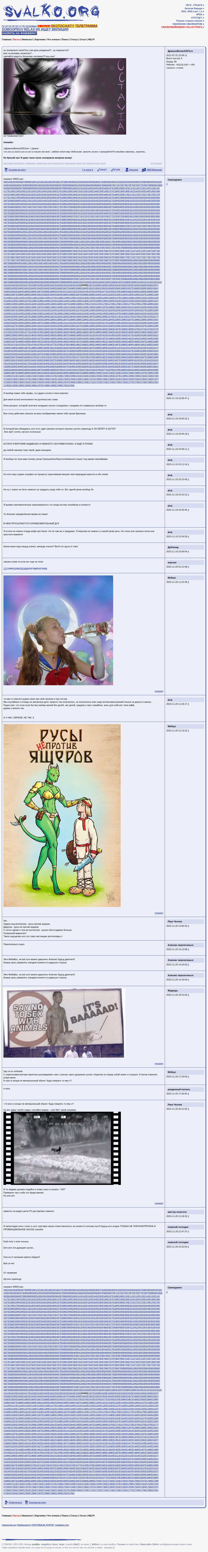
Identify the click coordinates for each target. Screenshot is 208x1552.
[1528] (71, 351)
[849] (68, 266)
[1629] (103, 363)
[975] (100, 279)
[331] (27, 213)
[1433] (78, 338)
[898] (11, 272)
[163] (89, 194)
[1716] (45, 376)
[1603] (90, 360)
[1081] (129, 291)
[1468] (149, 341)
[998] (63, 282)
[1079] (116, 291)
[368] (63, 216)
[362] (32, 216)
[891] (131, 269)
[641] (79, 244)
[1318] (110, 323)
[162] (84, 194)
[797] (110, 260)
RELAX (29, 29)
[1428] (45, 338)
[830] (126, 263)
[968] (63, 279)
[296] (157, 207)
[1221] (103, 310)
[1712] (19, 376)
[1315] (90, 323)
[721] (27, 254)
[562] (136, 235)
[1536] (123, 351)
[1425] (26, 338)
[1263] (65, 316)
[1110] (6, 298)
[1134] (6, 301)
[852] (84, 266)
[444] (147, 222)
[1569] (26, 357)
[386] (157, 216)
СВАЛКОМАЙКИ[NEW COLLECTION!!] (181, 27)
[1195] (90, 307)
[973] (89, 279)
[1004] (100, 282)
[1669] (52, 370)
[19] (69, 182)
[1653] (103, 366)
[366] (53, 216)
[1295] (116, 319)
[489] (68, 229)
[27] (100, 182)
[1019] (39, 285)
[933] (37, 276)
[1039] (13, 288)
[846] (53, 266)
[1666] (32, 370)
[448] (11, 226)
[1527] (65, 351)
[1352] (19, 329)
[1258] (32, 316)
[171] (131, 194)
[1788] (45, 385)
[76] (137, 185)
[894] (147, 269)
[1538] (136, 351)
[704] (95, 251)
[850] (74, 266)
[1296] (123, 319)
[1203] (142, 307)
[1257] (26, 316)
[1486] (110, 344)
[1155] (142, 301)
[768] (115, 257)
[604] (42, 241)
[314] (95, 210)
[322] (136, 210)
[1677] (103, 370)
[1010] (139, 282)
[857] (110, 266)
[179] (16, 197)
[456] (53, 226)
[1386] (84, 332)
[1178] (136, 304)
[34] (128, 182)
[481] (27, 229)
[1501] (52, 348)
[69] (109, 185)
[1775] (116, 382)
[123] (37, 191)
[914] (95, 272)
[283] (89, 207)
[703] (89, 251)
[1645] (52, 366)
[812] (32, 263)
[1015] (13, 285)
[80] (153, 185)
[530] (126, 232)
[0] (4, 182)
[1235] (39, 313)
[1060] (149, 288)
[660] (21, 247)
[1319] (116, 323)
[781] (27, 260)
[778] (11, 260)
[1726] (110, 376)
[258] (115, 204)
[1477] (52, 344)
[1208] (19, 310)
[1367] (116, 329)
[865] (152, 266)
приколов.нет (9, 1525)
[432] (84, 222)
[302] (32, 210)
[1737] (26, 379)
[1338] (84, 326)
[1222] (110, 310)
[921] (131, 272)
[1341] (103, 326)
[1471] (13, 344)
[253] (89, 204)
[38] (144, 182)
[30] (112, 182)
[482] (32, 229)
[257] (110, 204)
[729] (68, 254)
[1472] (19, 344)
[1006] (113, 282)
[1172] (97, 304)
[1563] (142, 354)
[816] (53, 263)
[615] (100, 241)
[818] (63, 263)
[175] (152, 194)
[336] (53, 213)
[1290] (84, 319)
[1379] (39, 332)
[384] (147, 216)
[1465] (129, 341)
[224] (95, 200)
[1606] (110, 360)
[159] (68, 194)
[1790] (58, 385)
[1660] (149, 366)
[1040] (19, 288)
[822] (84, 263)
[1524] (45, 351)
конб (103, 163)
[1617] (26, 363)
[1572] (45, 357)
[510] (21, 232)
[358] (11, 216)
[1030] (110, 285)
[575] (48, 238)
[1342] (110, 326)
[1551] (65, 354)
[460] (74, 226)
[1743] (65, 379)
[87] (21, 188)
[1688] (19, 373)
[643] (89, 244)
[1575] (65, 357)
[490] (74, 229)
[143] (141, 191)
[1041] (26, 288)
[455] (48, 226)
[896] (157, 269)
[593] (141, 238)
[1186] (32, 307)
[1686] (6, 373)
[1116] (45, 298)
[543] (37, 235)
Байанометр (24, 1525)
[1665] (26, 370)
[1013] (158, 282)
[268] (11, 207)
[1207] (13, 310)
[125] (48, 191)
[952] (136, 276)
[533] (141, 232)
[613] (89, 241)
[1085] (155, 291)
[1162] (32, 304)
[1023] (65, 285)
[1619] (39, 363)
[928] (11, 276)
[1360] (71, 329)
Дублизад (173, 547)
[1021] (52, 285)
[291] (131, 207)
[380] (126, 216)
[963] (37, 279)
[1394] (136, 332)
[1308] (45, 323)
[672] (84, 247)
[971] (79, 279)
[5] (16, 26)
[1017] (26, 285)
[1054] (110, 288)
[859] (121, 266)
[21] (77, 182)
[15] (53, 182)
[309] (68, 210)
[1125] (103, 298)
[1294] (110, 319)
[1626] (84, 363)
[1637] (155, 363)
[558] (115, 235)
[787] (58, 260)
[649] (121, 244)
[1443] (142, 338)
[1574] (58, 357)
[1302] (6, 323)
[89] (29, 188)
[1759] (13, 382)
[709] (121, 251)
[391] (27, 219)
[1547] (39, 354)
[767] (110, 257)
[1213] (52, 310)
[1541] (155, 351)
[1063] (13, 291)
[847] (58, 266)
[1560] (123, 354)
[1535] (116, 351)
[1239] (65, 313)
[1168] (71, 304)
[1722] (84, 376)
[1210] (32, 310)
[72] (121, 185)
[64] (89, 185)
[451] (27, 226)
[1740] (45, 379)
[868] (11, 269)
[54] (49, 185)
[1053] (103, 288)
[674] (95, 247)
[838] (11, 266)
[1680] (123, 370)
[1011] (145, 282)
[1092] (45, 294)
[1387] (90, 332)
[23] (84, 182)
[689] (16, 251)
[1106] (136, 294)
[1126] (110, 298)
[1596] (45, 360)
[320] (126, 210)
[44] (10, 185)
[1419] (142, 335)
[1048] (71, 288)
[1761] (26, 382)
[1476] (45, 344)
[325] (152, 210)
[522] (84, 232)
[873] (37, 269)
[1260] (45, 316)
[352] (136, 213)
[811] (27, 263)
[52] (41, 185)
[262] (136, 204)
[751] (27, 257)
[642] (84, 244)
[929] (16, 276)
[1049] (78, 288)
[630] (21, 244)
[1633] (129, 363)
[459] (68, 226)
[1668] (45, 370)
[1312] (71, 323)
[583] (89, 238)
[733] (89, 254)
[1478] (58, 344)
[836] (157, 263)
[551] (79, 235)
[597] (6, 241)
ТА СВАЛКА (44, 26)
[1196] (97, 307)
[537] (6, 235)
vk (152, 163)
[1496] (19, 348)
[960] (21, 279)
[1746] (84, 379)
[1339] (90, 326)
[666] (53, 247)
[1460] (97, 341)
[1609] (129, 360)
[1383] (65, 332)
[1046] (58, 288)
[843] (37, 266)
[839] (16, 266)
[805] (152, 260)
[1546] (32, 354)
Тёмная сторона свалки (189, 21)
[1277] (155, 316)
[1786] (32, 385)
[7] (24, 182)
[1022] (58, 285)
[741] (131, 254)
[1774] (110, 382)
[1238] (58, 313)
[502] (136, 229)
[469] (121, 226)
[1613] (155, 360)
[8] (26, 182)
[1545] (26, 354)
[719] (16, 254)
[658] (11, 247)
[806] (157, 260)
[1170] (84, 304)
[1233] (26, 313)
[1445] (155, 338)
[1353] (26, 329)
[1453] (52, 341)
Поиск (65, 39)
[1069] (52, 291)
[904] (42, 272)
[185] (48, 197)
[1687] (13, 373)
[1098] (84, 294)
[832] (136, 263)
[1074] (84, 291)
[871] (27, 269)
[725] (48, 254)
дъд (170, 394)
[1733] (155, 376)
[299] (16, 210)
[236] (157, 200)
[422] (32, 222)
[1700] (97, 373)
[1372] (149, 329)
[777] (6, 260)
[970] (74, 279)
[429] (68, 222)
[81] (156, 185)
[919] (121, 272)
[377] (110, 216)
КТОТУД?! (196, 17)
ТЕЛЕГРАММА (86, 26)
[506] (157, 229)
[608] (63, 241)
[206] (157, 197)
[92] (41, 188)
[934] (42, 276)
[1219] (90, 310)
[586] (105, 238)
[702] (84, 251)
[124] (42, 191)
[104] (94, 188)
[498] (115, 229)
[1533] (103, 351)
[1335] (65, 326)
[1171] (90, 304)
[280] (74, 207)
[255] (100, 204)
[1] (3, 26)
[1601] (78, 360)
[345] (100, 213)
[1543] (13, 354)
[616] (105, 241)
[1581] (103, 357)
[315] (100, 210)
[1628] (97, 363)
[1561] (129, 354)
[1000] (74, 282)
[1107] (142, 294)
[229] (121, 200)
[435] (100, 222)
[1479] (65, 344)
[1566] (6, 357)
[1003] (94, 282)
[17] (60, 182)
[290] (126, 207)
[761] (79, 257)
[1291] (90, 319)
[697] (58, 251)
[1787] (39, 385)
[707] (110, 251)
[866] (157, 266)
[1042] (32, 288)
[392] (32, 219)
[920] (126, 272)
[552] (84, 235)
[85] (13, 188)
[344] (95, 213)
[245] (48, 204)
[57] (61, 185)
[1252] (149, 313)
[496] (105, 229)
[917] (110, 272)
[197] (110, 197)
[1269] (103, 316)
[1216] (71, 310)
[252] (84, 204)
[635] (48, 244)
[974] (95, 279)
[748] (11, 257)
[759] (68, 257)
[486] (53, 229)
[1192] (71, 307)
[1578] (84, 357)
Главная (6, 39)
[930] (21, 276)
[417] (6, 222)
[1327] (13, 326)
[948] (115, 276)
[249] (68, 204)
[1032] (123, 285)
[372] (84, 216)
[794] (95, 260)
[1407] (65, 335)
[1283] (39, 319)
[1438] (110, 338)
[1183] (13, 307)
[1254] (6, 316)
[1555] (90, 354)
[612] (84, 241)
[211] (27, 200)
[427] (58, 222)
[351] (131, 213)
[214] (42, 200)
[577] (58, 238)
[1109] (155, 294)
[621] (131, 241)
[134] (95, 191)
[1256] (19, 316)
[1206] (6, 310)
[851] (79, 266)
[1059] (142, 288)
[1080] (123, 291)
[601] (27, 241)
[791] (79, 260)
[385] (152, 216)
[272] (32, 207)
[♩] (20, 26)
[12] (41, 182)
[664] (42, 247)
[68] (105, 185)
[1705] (129, 373)
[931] (27, 276)
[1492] (149, 344)
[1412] (97, 335)
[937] (58, 276)
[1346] (136, 326)
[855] (100, 266)
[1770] (84, 382)
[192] (84, 197)
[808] (11, 263)
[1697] (78, 373)
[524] (95, 232)
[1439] (116, 338)
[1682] (136, 370)
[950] (126, 276)
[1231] (13, 313)
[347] (110, 213)
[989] (16, 282)
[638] (63, 244)
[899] (16, 272)
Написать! (27, 39)
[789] (68, 260)
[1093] (52, 294)
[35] (132, 182)
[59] (69, 185)
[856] (105, 266)
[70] (113, 185)
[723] (37, 254)
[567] (6, 238)
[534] (147, 232)
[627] (6, 244)
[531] (131, 232)
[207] (6, 200)
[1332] (45, 326)
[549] (68, 235)
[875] (48, 269)
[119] (16, 191)
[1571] (39, 357)
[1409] (78, 335)
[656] (157, 244)
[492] (84, 229)
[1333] (52, 326)
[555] (100, 235)
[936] (53, 276)
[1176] (123, 304)
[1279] (13, 319)
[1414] (110, 335)
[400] (74, 219)
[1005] (107, 282)
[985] (152, 279)
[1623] (65, 363)
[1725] (103, 376)
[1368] (123, 329)
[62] (81, 185)
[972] (84, 279)
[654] (147, 244)
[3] (10, 26)
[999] (68, 282)
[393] (37, 219)
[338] (63, 213)
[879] (68, 269)
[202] (136, 197)
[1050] (84, 288)
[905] (48, 272)
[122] (32, 191)
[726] (53, 254)
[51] (37, 185)
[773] (141, 257)
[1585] (129, 357)
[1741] (52, 379)
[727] (58, 254)
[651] (131, 244)
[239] (16, 204)
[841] (27, 266)
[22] (80, 182)
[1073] (78, 291)
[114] (146, 188)
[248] (63, 204)
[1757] (155, 379)
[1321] (129, 323)
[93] (45, 188)
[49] (29, 185)
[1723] (90, 376)
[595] (152, 238)
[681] (131, 247)
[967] (58, 279)
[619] (121, 241)
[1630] (110, 363)
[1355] (39, 329)
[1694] (58, 373)
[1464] (123, 341)
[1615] (13, 363)
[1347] (142, 326)
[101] (78, 188)
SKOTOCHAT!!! (63, 26)
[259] (121, 204)
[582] (84, 238)
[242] (32, 204)
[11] (37, 182)
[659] (16, 247)
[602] (32, 241)
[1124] (97, 298)
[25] (92, 182)
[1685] (155, 370)
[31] (116, 182)
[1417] (129, 335)
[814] (42, 263)
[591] (131, 238)
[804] (147, 260)
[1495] (13, 348)
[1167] (65, 304)
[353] (141, 213)
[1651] (90, 366)
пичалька (70, 163)
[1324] (149, 323)
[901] (27, 272)
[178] (11, 197)
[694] (42, 251)
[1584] (123, 357)
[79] (148, 185)
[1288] (71, 319)
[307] (58, 210)
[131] (79, 191)
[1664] (19, 370)
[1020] (45, 285)
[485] (48, 229)
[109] (120, 188)
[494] (95, 229)
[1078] (110, 291)
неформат (30, 163)
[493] (89, 229)
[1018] (32, 285)
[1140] (45, 301)
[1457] (78, 341)
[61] (77, 185)
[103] (89, 188)
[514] (42, 232)
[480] (21, 229)
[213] (37, 200)
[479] (16, 229)
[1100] (97, 294)
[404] (95, 219)
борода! (133, 170)
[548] (63, 235)
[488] (63, 229)
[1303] (13, 323)
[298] (11, 210)
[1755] (142, 379)
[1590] (6, 360)
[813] (37, 263)
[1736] (19, 379)
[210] (21, 200)
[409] (121, 219)
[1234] (32, 313)
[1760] (19, 382)
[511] (27, 232)
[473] (141, 226)
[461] (79, 226)
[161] (79, 194)
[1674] (84, 370)
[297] (6, 210)
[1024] (71, 285)
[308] (63, 210)
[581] (79, 238)
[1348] (149, 326)
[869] (16, 269)
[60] (73, 185)
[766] (105, 257)
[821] (79, 263)
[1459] (90, 341)
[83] (5, 188)
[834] (147, 263)
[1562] (136, 354)
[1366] (110, 329)
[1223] (116, 310)
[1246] (110, 313)
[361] (27, 216)
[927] (6, 276)
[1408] (71, 335)
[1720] (71, 376)
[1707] (142, 373)
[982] (136, 279)
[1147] (90, 301)
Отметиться (15, 1502)
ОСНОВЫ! (31, 26)
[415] (152, 219)
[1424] (19, 338)
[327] (6, 213)
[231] (131, 200)
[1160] (19, 304)
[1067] (39, 291)
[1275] (142, 316)
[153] (37, 194)
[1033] (129, 285)
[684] (147, 247)
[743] (141, 254)
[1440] (123, 338)
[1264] (71, 316)
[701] (79, 251)
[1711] (13, 376)
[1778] (136, 382)
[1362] (84, 329)
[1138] (32, 301)
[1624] (71, 363)
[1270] (110, 316)
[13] (45, 182)
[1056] (123, 288)
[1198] (110, 307)
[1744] (71, 379)
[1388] (97, 332)
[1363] (90, 329)
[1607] (116, 360)
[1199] (116, 307)
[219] (68, 200)
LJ (200, 11)
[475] (152, 226)
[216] (53, 200)
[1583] (116, 357)
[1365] (103, 329)
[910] (74, 272)
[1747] (90, 379)
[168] (115, 194)
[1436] (97, 338)
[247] (58, 204)
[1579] (90, 357)
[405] (100, 219)
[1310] (58, 323)
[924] (147, 272)
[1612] (149, 360)
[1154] (136, 301)
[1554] (84, 354)
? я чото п (87, 170)
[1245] (103, 313)
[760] (74, 257)
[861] (131, 266)
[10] (33, 182)
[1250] (136, 313)
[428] (63, 222)
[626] (157, 241)
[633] (37, 244)
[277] (58, 207)
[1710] (6, 376)
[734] (95, 254)
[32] (120, 182)
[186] (53, 197)
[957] (6, 279)
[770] (126, 257)
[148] (11, 194)
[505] (152, 229)
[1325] (155, 323)
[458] (63, 226)
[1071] (65, 291)
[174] (147, 194)
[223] (89, 200)
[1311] (65, 323)
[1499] (39, 348)
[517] (58, 232)
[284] (95, 207)
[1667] (39, 370)
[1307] (39, 323)
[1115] (39, 298)
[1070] (58, 291)
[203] (141, 197)
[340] (74, 213)
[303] (37, 210)
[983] (141, 279)
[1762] (32, 382)
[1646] (58, 366)
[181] (27, 197)
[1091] (39, 294)
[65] (93, 185)
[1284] (45, 319)
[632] (32, 244)
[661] (27, 247)
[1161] (26, 304)
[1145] (78, 301)
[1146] (84, 301)
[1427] (39, 338)
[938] (63, 276)
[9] (29, 182)
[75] (133, 185)
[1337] (78, 326)
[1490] (136, 344)
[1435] (90, 338)
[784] (42, 260)
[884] (95, 269)
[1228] (149, 310)
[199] (121, 197)
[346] (105, 213)
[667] (58, 247)
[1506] (84, 348)
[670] (74, 247)
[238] (11, 204)
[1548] (45, 354)
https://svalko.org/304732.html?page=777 (25, 569)
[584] (95, 238)
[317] (110, 210)
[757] (58, 257)
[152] (32, 194)
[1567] (13, 357)
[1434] (84, 338)
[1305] (26, 323)
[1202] (136, 307)
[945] (100, 276)
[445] (152, 222)
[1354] (32, 329)
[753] (37, 257)
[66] (97, 185)
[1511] (116, 348)
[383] (141, 216)
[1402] (32, 335)
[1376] (19, 332)
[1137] (26, 301)
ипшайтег (19, 163)
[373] (89, 216)
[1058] (136, 288)
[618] (115, 241)
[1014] (6, 285)
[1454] (58, 341)
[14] (49, 182)
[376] (105, 216)
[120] (21, 191)
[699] (68, 251)
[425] (48, 222)
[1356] (45, 329)
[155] (48, 194)
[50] (33, 185)
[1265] (78, 316)
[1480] (71, 344)
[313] (89, 210)
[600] (21, 241)
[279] (68, 207)
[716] (157, 251)
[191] (79, 197)
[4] (13, 26)
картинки (8, 163)
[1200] (123, 307)
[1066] (32, 291)
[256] (105, 204)
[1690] (32, 373)
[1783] (13, 385)
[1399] (13, 335)
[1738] (32, 379)
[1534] (110, 351)
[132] (84, 191)
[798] (115, 260)
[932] (32, 276)
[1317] (103, 323)
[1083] (142, 291)
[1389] (103, 332)
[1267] (90, 316)
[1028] (97, 285)
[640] (74, 244)
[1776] (123, 382)
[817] (58, 263)
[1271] (116, 316)
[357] (6, 216)
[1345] (129, 326)
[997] (58, 282)
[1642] (32, 366)
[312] (84, 210)
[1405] (52, 335)
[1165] (52, 304)
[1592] (19, 360)
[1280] (19, 319)
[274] (42, 207)
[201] (131, 197)
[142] (136, 191)
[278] (63, 207)
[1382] (58, 332)
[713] (141, 251)
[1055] (116, 288)
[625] (152, 241)
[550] (74, 235)
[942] (84, 276)
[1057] (129, 288)
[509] (16, 232)
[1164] (45, 304)
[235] (152, 200)
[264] (147, 204)
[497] (110, 229)
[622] (136, 241)
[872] (32, 269)
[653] (141, 244)
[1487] (116, 344)
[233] (141, 200)
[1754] (136, 379)
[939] (68, 276)
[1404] (45, 335)
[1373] (155, 329)
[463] (89, 226)
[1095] (65, 294)
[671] (79, 247)
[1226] (136, 310)
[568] (11, 238)
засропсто (58, 163)
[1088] (19, 294)
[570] (21, 238)
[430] (74, 222)
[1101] (103, 294)
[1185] (26, 307)
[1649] (78, 366)
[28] (104, 182)
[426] (53, 222)
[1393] (129, 332)
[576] (53, 238)
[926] (157, 272)
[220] (74, 200)
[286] (105, 207)
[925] (152, 272)
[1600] (71, 360)
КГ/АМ (117, 170)
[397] (58, 219)
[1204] (149, 307)
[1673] (78, 370)
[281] (79, 207)
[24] (88, 182)
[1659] (142, 366)
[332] (32, 213)
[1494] (6, 348)
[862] (136, 266)
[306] (53, 210)
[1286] (58, 319)
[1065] (26, 291)
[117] (6, 191)
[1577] (78, 357)
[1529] (78, 351)
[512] (32, 232)
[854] (95, 266)
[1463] (116, 341)
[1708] (149, 373)
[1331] (39, 326)
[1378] (32, 332)
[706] (105, 251)
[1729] (129, 376)
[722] (32, 254)
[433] (89, 222)
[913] (89, 272)
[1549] (52, 354)
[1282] (32, 319)
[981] (131, 279)
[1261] (52, 316)
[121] (27, 191)
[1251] (142, 313)
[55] (53, 185)
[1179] (142, 304)
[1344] (123, 326)
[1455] (65, 341)
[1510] (110, 348)
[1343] (116, 326)
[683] (141, 247)
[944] (95, 276)
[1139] (39, 301)
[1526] (58, 351)
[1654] (110, 366)
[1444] (149, 338)
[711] (131, 251)
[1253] (155, 313)
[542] (32, 235)
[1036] (149, 285)
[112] (136, 188)
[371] (79, 216)
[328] (11, 213)
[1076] (97, 291)
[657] (6, 247)
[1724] (97, 376)
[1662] (6, 370)
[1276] (149, 316)
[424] (42, 222)
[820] (74, 263)
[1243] (90, 313)
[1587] (142, 357)
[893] (141, 269)
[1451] (39, 341)
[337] (58, 213)
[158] (63, 194)
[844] (42, 266)
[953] (141, 276)
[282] (84, 207)
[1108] (149, 294)
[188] (63, 197)
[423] (37, 222)
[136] (105, 191)
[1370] (136, 329)
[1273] (129, 316)
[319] (121, 210)
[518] (63, 232)
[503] (141, 229)
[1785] (26, 385)
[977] (110, 279)
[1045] (52, 288)
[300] (21, 210)
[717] (6, 254)
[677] (110, 247)
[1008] (126, 282)
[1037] (155, 285)
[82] (160, 185)
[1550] (58, 354)
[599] (16, 241)
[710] (126, 251)
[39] (148, 182)
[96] (57, 188)
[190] (74, 197)
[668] (63, 247)
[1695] (65, 373)
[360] (21, 216)
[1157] (155, 301)
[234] (147, 200)
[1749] (103, 379)
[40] (152, 182)
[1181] (155, 304)
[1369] (129, 329)
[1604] (97, 360)
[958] (11, 279)
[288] (115, 207)
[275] (48, 207)
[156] (53, 194)
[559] (121, 235)
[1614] (6, 363)
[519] (68, 232)
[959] (16, 279)
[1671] (65, 370)
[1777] (129, 382)
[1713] (26, 376)
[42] (160, 182)
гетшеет (158, 163)
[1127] (116, 298)
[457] (58, 226)
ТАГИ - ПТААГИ (193, 5)
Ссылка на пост (17, 170)
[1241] (78, 313)
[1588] (149, 357)
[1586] (136, 357)
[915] (100, 272)
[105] (99, 188)
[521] (79, 232)
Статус (74, 39)
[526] (105, 232)
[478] (11, 229)
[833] (141, 263)
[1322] (136, 323)
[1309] (52, 323)
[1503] (65, 348)
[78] (145, 185)
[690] (21, 251)
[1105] (129, 294)
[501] (131, 229)
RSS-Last (193, 11)
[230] (126, 200)
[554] (95, 235)
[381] (131, 216)
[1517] (155, 348)
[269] (16, 207)
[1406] (58, 335)
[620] (126, 241)
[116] (157, 188)
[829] (121, 263)
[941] (79, 276)
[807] (6, 263)
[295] (152, 207)
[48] (25, 185)
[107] (110, 188)
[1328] (19, 326)
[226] (105, 200)
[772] (136, 257)
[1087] (13, 294)
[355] (152, 213)
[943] (89, 276)
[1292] (97, 319)
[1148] (97, 301)
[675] (100, 247)
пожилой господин (178, 1227)
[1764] (45, 382)
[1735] (13, 379)
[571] (27, 238)
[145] (152, 191)
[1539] (142, 351)
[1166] (58, 304)
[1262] (58, 316)
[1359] (65, 329)
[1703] (116, 373)
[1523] (39, 351)
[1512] (123, 348)
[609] (68, 241)
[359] (16, 216)
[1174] (110, 304)
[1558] (110, 354)
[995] (48, 282)
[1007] (120, 282)
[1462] (110, 341)
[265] (152, 204)
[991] (27, 282)
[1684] (149, 370)
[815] (48, 263)
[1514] (136, 348)
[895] (152, 269)
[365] (48, 216)
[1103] (116, 294)
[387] (6, 219)
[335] (48, 213)
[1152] (123, 301)
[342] (84, 213)
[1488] (123, 344)
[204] (147, 197)
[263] (141, 204)
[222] (84, 200)
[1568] (19, 357)
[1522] (32, 351)
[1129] (129, 298)
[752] (32, 257)
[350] (126, 213)
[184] (42, 197)
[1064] (19, 291)
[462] (84, 226)
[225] (100, 200)
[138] (115, 191)
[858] (115, 266)
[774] (147, 257)
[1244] (97, 313)
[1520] (19, 351)
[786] (53, 260)
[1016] (19, 285)
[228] (115, 200)
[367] (58, 216)
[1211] (39, 310)
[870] (21, 269)
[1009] (132, 282)
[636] (53, 244)
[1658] (136, 366)
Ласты (16, 39)
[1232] (19, 313)
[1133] (155, 298)
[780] (21, 260)
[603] (37, 241)
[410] (126, 219)
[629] (16, 244)
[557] (110, 235)
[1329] (26, 326)
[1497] (26, 348)
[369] (68, 216)
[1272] (123, 316)
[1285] (52, 319)
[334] (42, 213)
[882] (84, 269)
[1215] (65, 310)
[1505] (78, 348)
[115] (152, 188)
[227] (110, 200)
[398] (63, 219)
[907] (58, 272)
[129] (68, 191)
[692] (32, 251)
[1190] (58, 307)
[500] (126, 229)
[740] (126, 254)
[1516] (149, 348)
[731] (79, 254)
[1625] (78, 363)
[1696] (71, 373)
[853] (89, 266)
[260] (126, 204)
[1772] (97, 382)
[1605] (103, 360)
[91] (37, 188)
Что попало (53, 39)
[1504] (71, 348)
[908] (63, 272)
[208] (11, 200)
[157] (58, 194)
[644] (95, 244)
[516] (53, 232)
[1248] (123, 313)
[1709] (155, 373)
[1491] (142, 344)
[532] (136, 232)
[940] (74, 276)
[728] (63, 254)
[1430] (58, 338)
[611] (79, 241)
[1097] (78, 294)
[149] (16, 194)
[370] (74, 216)
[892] (136, 269)
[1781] (155, 382)
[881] (79, 269)
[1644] (45, 366)
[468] (115, 226)
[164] (95, 194)
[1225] (129, 310)
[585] (100, 238)
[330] (21, 213)
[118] (11, 191)
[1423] (13, 338)
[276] (53, 207)
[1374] (6, 332)
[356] (157, 213)
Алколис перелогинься (180, 945)
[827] (110, 263)
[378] (115, 216)
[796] (105, 260)
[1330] (32, 326)
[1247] (116, 313)
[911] (79, 272)
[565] (152, 235)
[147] (6, 194)
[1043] (39, 288)
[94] (49, 188)
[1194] (84, 307)
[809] (16, 263)
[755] (48, 257)
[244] (42, 204)
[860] (126, 266)
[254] (95, 204)
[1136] (19, 301)
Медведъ (173, 990)
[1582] (110, 357)
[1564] (149, 354)
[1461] (103, 341)
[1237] (52, 313)
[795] (100, 260)
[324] (147, 210)
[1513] (129, 348)
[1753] (129, 379)
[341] (79, 213)
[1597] (52, 360)
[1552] (71, 354)
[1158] (6, 304)
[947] (110, 276)
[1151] (116, 301)
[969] (68, 279)
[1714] (32, 376)
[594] (147, 238)
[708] (115, 251)
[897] (6, 272)
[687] (6, 251)
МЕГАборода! (154, 170)
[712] (136, 251)
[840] (21, 266)
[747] (6, 257)
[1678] (110, 370)
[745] (152, 254)
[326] (157, 210)
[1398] (6, 335)
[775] (152, 257)
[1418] (136, 335)
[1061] (155, 288)
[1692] (45, 373)
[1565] (155, 354)
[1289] (78, 319)
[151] (27, 194)
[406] (105, 219)
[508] (11, 232)
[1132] (149, 298)
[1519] (13, 351)
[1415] (116, 335)
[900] (21, 272)
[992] (32, 282)
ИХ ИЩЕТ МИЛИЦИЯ (52, 29)
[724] (42, 254)
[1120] (71, 298)
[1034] (136, 285)
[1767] (65, 382)
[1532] (97, 351)
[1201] (129, 307)
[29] (108, 182)
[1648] (71, 366)
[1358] (58, 329)
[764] (95, 257)
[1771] (90, 382)
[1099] (90, 294)
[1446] (6, 341)
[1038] (6, 288)
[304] (42, 210)
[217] (58, 200)
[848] (63, 266)
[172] (136, 194)
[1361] (78, 329)
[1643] (39, 366)
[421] (27, 222)
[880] (74, 269)
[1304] (19, 323)
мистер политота (177, 1212)
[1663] (13, 370)
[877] (58, 269)
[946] (105, 276)
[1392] (123, 332)
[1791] (65, 385)
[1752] (123, 379)
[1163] (39, 304)
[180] (21, 197)
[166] (105, 194)
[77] (141, 185)
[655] (152, 244)
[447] (6, 226)
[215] (48, 200)
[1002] (87, 282)
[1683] (142, 370)
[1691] (39, 373)
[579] (68, 238)
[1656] (123, 366)
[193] (89, 197)
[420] (21, 222)
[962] (32, 279)
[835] (152, 263)
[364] (42, 216)
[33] (124, 182)
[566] (157, 235)
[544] (42, 235)
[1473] (26, 344)
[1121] (78, 298)
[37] (140, 182)
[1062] (6, 291)
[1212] (45, 310)
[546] (53, 235)
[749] (16, 257)
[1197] (103, 307)
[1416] (123, 335)
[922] (136, 272)
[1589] (155, 357)
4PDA (199, 14)
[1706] (136, 373)
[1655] (116, 366)
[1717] (52, 376)
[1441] (129, 338)
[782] (32, 260)
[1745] (78, 379)
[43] (5, 185)
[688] (11, 251)
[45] (13, 185)
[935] (48, 276)
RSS (183, 11)
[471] (131, 226)
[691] (27, 251)
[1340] (97, 326)
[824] (95, 263)
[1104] (123, 294)
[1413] (103, 335)
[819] (68, 263)
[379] (121, 216)
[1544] (19, 354)
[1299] (142, 319)
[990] (21, 282)
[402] (84, 219)
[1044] (45, 288)
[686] (157, 247)
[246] (53, 204)
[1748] (97, 379)
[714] (147, 251)
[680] (126, 247)
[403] (89, 219)
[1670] (58, 370)
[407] (110, 219)
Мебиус (172, 577)
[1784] (19, 385)
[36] (136, 182)
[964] (42, 279)
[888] (115, 269)
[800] (126, 260)
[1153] (129, 301)
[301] (27, 210)
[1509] (103, 348)
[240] (21, 204)
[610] (74, 241)
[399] (68, 219)
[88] (25, 188)
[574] (42, 238)
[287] (110, 207)
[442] (136, 222)
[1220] (97, 310)
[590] (126, 238)
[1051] (90, 288)
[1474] (32, 344)
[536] (157, 232)
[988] (11, 282)
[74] (129, 185)
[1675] (90, 370)
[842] (32, 266)
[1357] (52, 329)
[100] (73, 188)
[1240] (71, 313)
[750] (21, 257)
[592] (136, 238)
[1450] (32, 341)
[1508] (97, 348)
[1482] (84, 344)
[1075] (90, 291)
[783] (37, 260)
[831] (131, 263)
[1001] (81, 282)
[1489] (129, 344)
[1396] (149, 332)
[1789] (52, 385)
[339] (68, 213)
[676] (105, 247)
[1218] (84, 310)
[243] (37, 204)
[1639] (13, 366)
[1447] (13, 341)
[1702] (110, 373)
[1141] (52, 301)
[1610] (136, 360)
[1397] (155, 332)
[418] (11, 222)
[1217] (78, 310)
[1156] (149, 301)
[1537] (129, 351)
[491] (79, 229)
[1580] (97, 357)
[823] (89, 263)
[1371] (142, 329)
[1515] (142, 348)
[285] (100, 207)
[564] (147, 235)
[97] (61, 188)
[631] (27, 244)
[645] (100, 244)
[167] (110, 194)
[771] (131, 257)
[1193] (78, 307)
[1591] (13, 360)
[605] (48, 241)
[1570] (32, 357)
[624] (147, 241)
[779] (16, 260)
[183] (37, 197)
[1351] (13, 329)
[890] (126, 269)
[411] (131, 219)
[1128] (123, 298)
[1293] (103, 319)
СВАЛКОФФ (179, 24)
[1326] (6, 326)
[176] (157, 194)
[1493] (155, 344)
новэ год (81, 163)
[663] (37, 247)
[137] (110, 191)
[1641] (26, 366)
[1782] (6, 385)
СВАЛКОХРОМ (194, 24)
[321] (131, 210)
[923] (141, 272)
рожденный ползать (179, 1089)
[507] (6, 232)
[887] (110, 269)
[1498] (32, 348)
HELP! (91, 39)
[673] (89, 247)
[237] (6, 204)
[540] (21, 235)
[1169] (78, 304)
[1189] (52, 307)
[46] (17, 185)
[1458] (84, 341)
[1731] (142, 376)
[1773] (103, 382)
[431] (79, 222)
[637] (58, 244)
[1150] (110, 301)
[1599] (65, 360)
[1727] (116, 376)
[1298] (136, 319)
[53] (45, 185)
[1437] (103, 338)
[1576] (71, 357)
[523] (89, 232)
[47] (21, 185)
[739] (121, 254)
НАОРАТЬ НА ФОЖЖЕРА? (19, 33)
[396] (53, 219)
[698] (63, 251)
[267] (6, 207)
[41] (156, 182)
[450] (21, 226)
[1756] (149, 379)
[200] (126, 197)
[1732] (149, 376)
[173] (141, 194)
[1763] (39, 382)
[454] (42, 226)
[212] (32, 200)
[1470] (6, 344)
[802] (136, 260)
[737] (110, 254)
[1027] (90, 285)
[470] (126, 226)
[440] (126, 222)
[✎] (23, 26)
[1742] (58, 379)
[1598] (58, 360)
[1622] (58, 363)
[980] (126, 279)
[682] (136, 247)
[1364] (97, 329)
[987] (6, 282)
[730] (74, 254)
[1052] (97, 288)
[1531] (90, 351)
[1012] (152, 282)
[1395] (142, 332)
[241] (27, 204)
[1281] (26, 319)
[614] (95, 241)
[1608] (123, 360)
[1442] (136, 338)
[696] (53, 251)
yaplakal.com (62, 1525)
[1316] (97, 323)
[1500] (45, 348)
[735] (100, 254)
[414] (147, 219)
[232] (136, 200)
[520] (74, 232)
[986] (157, 279)
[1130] (136, 298)
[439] (121, 222)
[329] (16, 213)
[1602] (84, 360)
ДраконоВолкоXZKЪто (180, 51)
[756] (53, 257)
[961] (27, 279)
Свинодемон (175, 179)
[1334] (58, 326)
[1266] (84, 316)
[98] (65, 188)
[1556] (97, 354)
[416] (157, 219)
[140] (126, 191)
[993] (37, 282)
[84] (10, 188)
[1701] (103, 373)
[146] (157, 191)
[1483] (90, 344)
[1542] (6, 354)
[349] (121, 213)
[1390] (110, 332)
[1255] (13, 316)
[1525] (52, 351)
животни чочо (44, 163)
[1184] (19, 307)
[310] (74, 210)
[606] (53, 241)
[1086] (6, 294)
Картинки (40, 39)
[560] (126, 235)
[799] (121, 260)
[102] (84, 188)
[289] (121, 207)
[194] (95, 197)
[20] (72, 182)
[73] (125, 185)
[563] (141, 235)
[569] (16, 238)
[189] (68, 197)
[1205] (155, 307)
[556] (105, 235)
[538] (11, 235)
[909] (68, 272)
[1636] (149, 363)
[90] (33, 188)
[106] (105, 188)
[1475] (39, 344)
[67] (101, 185)
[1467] (142, 341)
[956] (157, 276)
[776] (157, 257)
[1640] (19, 366)
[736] (105, 254)
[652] (136, 244)
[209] (16, 200)
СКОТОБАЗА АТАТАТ (42, 1525)
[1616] (19, 363)
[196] (105, 197)
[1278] (6, 319)
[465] (100, 226)
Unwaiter (179, 68)
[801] (131, 260)
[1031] (116, 285)
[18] (65, 182)
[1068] (45, 291)
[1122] (84, 298)
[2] (6, 26)
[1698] (84, 373)
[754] (42, 257)
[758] (63, 257)
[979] (121, 279)
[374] (95, 216)
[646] (105, 244)
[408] (115, 219)
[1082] (136, 291)
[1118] (58, 298)
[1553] (78, 354)
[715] (152, 251)
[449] (16, 226)
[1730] (136, 376)
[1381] (52, 332)
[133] (89, 191)
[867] (6, 269)
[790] (74, 260)
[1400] (19, 335)
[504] (147, 229)
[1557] (103, 354)
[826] (105, 263)
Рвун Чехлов (175, 921)
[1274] (136, 316)
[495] (100, 229)
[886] (105, 269)
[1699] (90, 373)
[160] (74, 194)
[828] (115, 263)
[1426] (32, 338)
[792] (84, 260)
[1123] (90, 298)
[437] (110, 222)
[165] (100, 194)
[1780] (149, 382)
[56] (57, 185)
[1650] (84, 366)
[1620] (45, 363)
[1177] (129, 304)
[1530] (84, 351)
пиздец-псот (93, 163)
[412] (136, 219)
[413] (141, 219)
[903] (37, 272)
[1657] (129, 366)
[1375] (13, 332)
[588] (115, 238)
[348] (115, 213)
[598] (11, 241)
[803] (141, 260)
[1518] (6, 351)
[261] (131, 204)
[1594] (32, 360)
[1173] (103, 304)
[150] (21, 194)
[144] (147, 191)
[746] (157, 254)
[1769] (78, 382)
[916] (105, 272)
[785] (48, 260)
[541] (27, 235)
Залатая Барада (193, 8)
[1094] (58, 294)
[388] (11, 219)
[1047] (65, 288)
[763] (89, 257)
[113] (141, 188)
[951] (131, 276)
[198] (115, 197)
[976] (105, 279)
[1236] (45, 313)
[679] (121, 247)
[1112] (19, 298)
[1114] (32, 298)
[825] (100, 263)
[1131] (142, 298)
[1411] (90, 335)
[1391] (116, 332)
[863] (141, 266)
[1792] (71, 385)
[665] (48, 247)
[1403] (39, 335)
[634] (42, 244)
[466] (105, 226)
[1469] (155, 341)
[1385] (78, 332)
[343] (89, 213)
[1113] (26, 298)
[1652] (97, 366)
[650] (126, 244)
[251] (79, 204)
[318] (115, 210)
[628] (11, 244)
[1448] (19, 341)
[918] (115, 272)
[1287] (65, 319)
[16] (57, 182)
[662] (32, 247)
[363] (37, 216)
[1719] (65, 376)
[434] (95, 222)
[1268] (97, 316)
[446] (157, 222)
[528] (115, 232)
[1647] (65, 366)
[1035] (142, 285)
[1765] (52, 382)
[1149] (103, 301)
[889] (121, 269)
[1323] (142, 323)
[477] (6, 229)
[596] (157, 238)
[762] (84, 257)
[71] (117, 185)
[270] (21, 207)
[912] (84, 272)
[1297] (129, 319)
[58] (65, 185)
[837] (6, 266)
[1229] (155, 310)
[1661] (155, 366)
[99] (69, 188)
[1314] (84, 323)
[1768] (71, 382)
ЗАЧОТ (103, 170)
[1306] (32, 323)
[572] (32, 238)
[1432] (71, 338)
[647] (110, 244)
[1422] (6, 338)
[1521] (26, 351)
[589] (121, 238)
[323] (141, 210)
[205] (152, 197)
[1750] (110, 379)
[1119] (65, 298)
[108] (115, 188)
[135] (100, 191)
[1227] (142, 310)
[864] (147, 266)
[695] (48, 251)
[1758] (6, 382)
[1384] (71, 332)
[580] (74, 238)
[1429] (52, 338)
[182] (32, 197)
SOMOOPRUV (12, 29)
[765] (100, 257)
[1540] (149, 351)
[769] (121, 257)
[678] (115, 247)
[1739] (39, 379)
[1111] (13, 298)
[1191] (65, 307)
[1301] (155, 319)
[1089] (26, 294)
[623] (141, 241)
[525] (100, 232)
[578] (63, 238)
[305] (48, 210)
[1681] (129, 370)
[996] (53, 282)
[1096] (71, 294)
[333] (37, 213)
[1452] (45, 341)
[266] (157, 204)
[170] (126, 194)
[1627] (90, 363)
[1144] (71, 301)
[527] (110, 232)
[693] (37, 251)
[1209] (26, 310)
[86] (17, 188)
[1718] (58, 376)
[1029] (103, 285)
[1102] (110, 294)
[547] (58, 235)
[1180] (149, 304)
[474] (147, 226)
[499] (121, 229)
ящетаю (172, 562)
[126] (53, 191)
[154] (42, 194)
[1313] (78, 323)
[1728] (123, 376)
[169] (121, 194)
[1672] (71, 370)
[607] (58, 241)
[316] (105, 210)
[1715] (39, 376)
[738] (115, 254)
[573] (37, 238)
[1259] (39, 316)
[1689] (26, 373)
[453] (37, 226)
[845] (48, 266)
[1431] (65, 338)
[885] (100, 269)
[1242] (84, 313)
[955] (152, 276)
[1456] (71, 341)
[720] (21, 254)
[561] (131, 235)
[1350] (6, 329)
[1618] (32, 363)
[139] (121, 191)
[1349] (155, 326)
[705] (100, 251)
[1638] (6, 366)
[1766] (58, 382)
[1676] (97, 370)
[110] (125, 188)
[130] (74, 191)
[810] (21, 263)
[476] (157, 226)
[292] (136, 207)
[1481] (78, 344)
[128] (63, 191)
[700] (74, 251)
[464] (95, 226)
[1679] (116, 370)
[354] (147, 213)
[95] (53, 188)
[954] (147, 276)
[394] (42, 219)
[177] (6, 197)
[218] (63, 200)
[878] (63, 269)
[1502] (58, 348)
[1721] (78, 376)
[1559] (116, 354)
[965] (48, 279)
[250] (74, 204)
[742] (136, 254)
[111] (131, 188)
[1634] (136, 363)
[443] (141, 222)
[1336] (71, 326)
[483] (37, 229)
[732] (84, 254)
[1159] (13, 304)
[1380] (45, 332)
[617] (110, 241)
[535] (152, 232)
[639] (68, 244)
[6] (21, 182)
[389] (16, 219)
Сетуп (83, 39)
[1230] (6, 313)
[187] (58, 197)
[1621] (52, 363)
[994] (42, 282)
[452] (32, 226)
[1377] (26, 332)
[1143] (65, 301)
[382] (136, 216)
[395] (48, 219)
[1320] (123, 323)
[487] (58, 229)
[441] (131, 222)
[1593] (26, 360)
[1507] (90, 348)
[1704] (123, 373)
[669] (68, 247)
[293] (141, 207)
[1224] (123, 310)
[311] (79, 210)
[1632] (123, 363)
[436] (105, 222)
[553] (89, 235)
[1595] (39, 360)
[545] (48, 235)
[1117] (52, 298)
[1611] (142, 360)
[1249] (129, 313)
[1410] (84, 335)
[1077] (103, 291)
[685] (152, 247)
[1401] (26, 335)
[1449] (26, 341)
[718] (11, 254)
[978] (115, 279)
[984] (147, 279)
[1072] (71, 291)
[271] (27, 207)
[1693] (52, 373)
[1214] (58, 310)
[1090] (32, 294)
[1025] (78, 285)
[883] (89, 269)
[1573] (52, 357)
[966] (53, 279)
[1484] (97, 344)
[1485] (103, 344)
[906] (53, 272)
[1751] (116, 379)
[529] (121, 232)
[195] (100, 197)
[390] (21, 219)
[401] (79, 219)
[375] (100, 216)
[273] (37, 207)
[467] (110, 226)
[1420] (149, 335)
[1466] (136, 341)
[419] (16, 222)
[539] (16, 235)
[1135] (13, 301)
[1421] (155, 335)
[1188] (45, 307)
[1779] (142, 382)
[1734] (6, 379)
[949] (121, 276)
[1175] (116, 304)
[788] (63, 260)
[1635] (142, 363)
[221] (79, 200)
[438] (115, 222)
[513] (37, 232)
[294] (147, 207)
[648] (115, 244)
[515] (48, 232)
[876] (53, 269)
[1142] (58, 301)
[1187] (39, 307)
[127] (58, 191)
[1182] (6, 307)
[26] (96, 182)
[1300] (149, 319)
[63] (85, 185)
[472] (136, 226)
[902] (32, 272)
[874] (42, 269)
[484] (42, 229)
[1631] (116, 363)
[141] (131, 191)
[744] (147, 254)
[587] (110, 238)
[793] (89, 260)
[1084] (149, 291)
